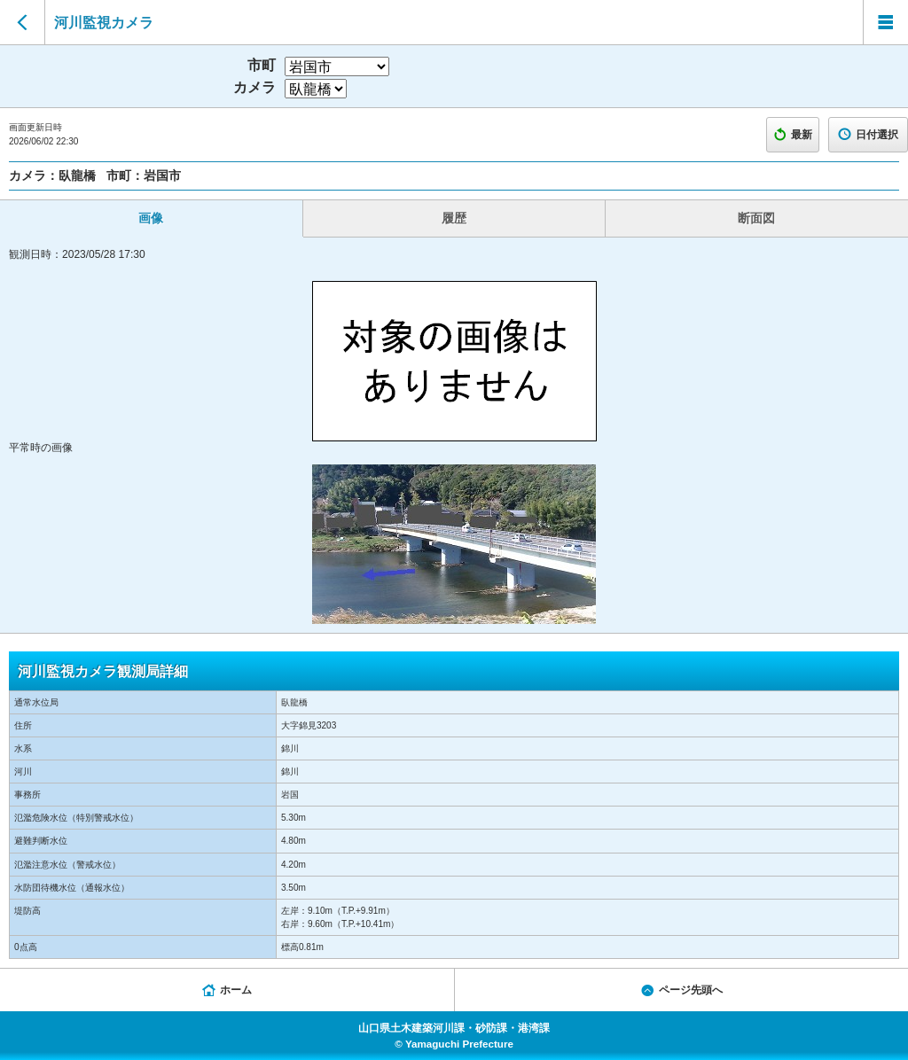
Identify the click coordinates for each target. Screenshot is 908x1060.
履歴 (454, 218)
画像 (150, 218)
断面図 (756, 218)
